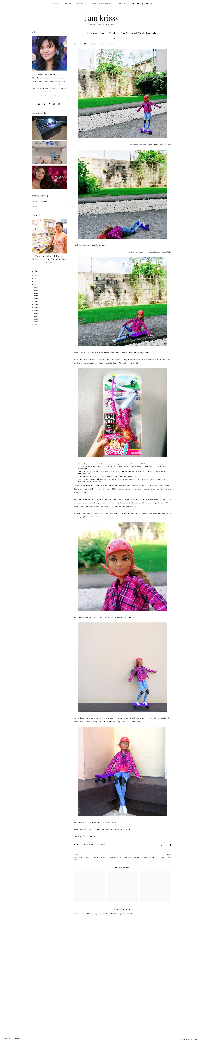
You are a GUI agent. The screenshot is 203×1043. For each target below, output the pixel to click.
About (68, 4)
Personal (94, 845)
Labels (121, 4)
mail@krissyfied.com (49, 95)
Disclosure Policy (102, 4)
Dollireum (82, 845)
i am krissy (101, 18)
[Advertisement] (53, 997)
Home (56, 4)
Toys (103, 845)
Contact (81, 4)
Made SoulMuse (191, 1039)
